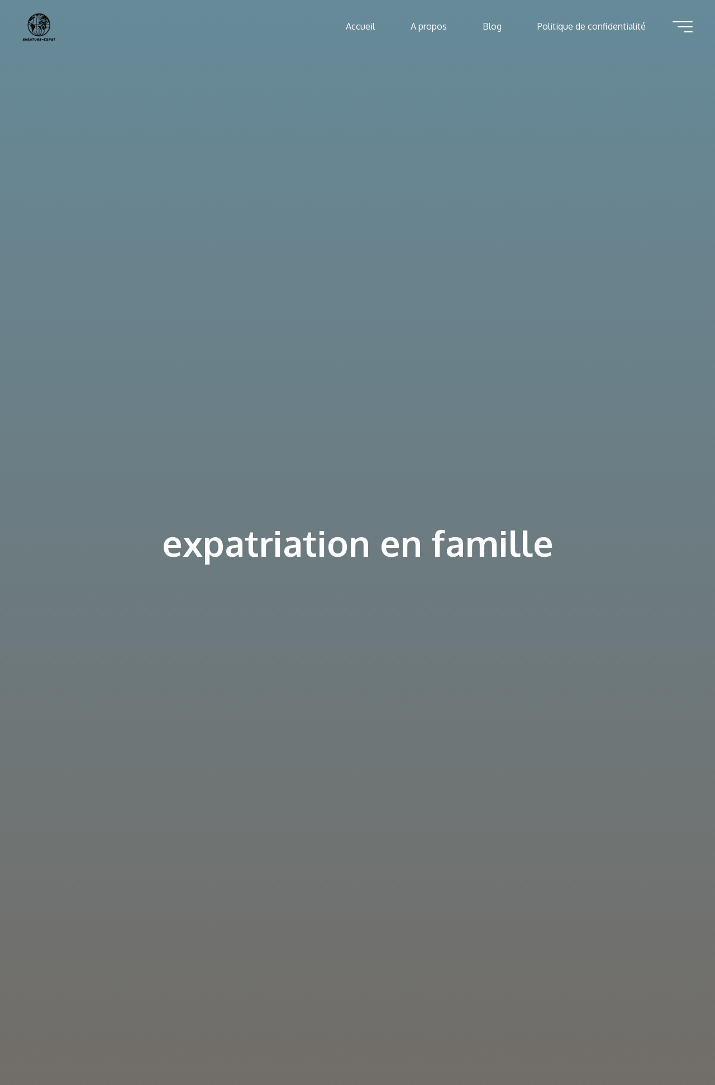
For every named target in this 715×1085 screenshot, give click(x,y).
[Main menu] (683, 26)
